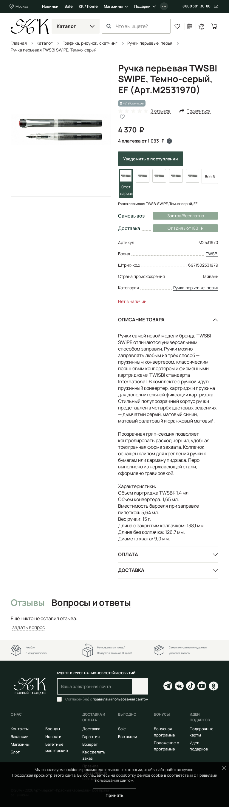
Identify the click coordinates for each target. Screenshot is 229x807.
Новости (53, 736)
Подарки (142, 6)
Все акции (127, 736)
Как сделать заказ (93, 755)
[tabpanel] (114, 623)
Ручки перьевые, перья (195, 287)
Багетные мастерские (56, 747)
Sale (68, 6)
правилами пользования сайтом (120, 699)
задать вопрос (28, 627)
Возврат (90, 744)
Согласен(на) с (106, 699)
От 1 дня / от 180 (178, 228)
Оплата (128, 554)
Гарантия (91, 736)
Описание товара (141, 319)
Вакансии (20, 736)
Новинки (50, 6)
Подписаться (140, 686)
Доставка (131, 570)
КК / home (88, 6)
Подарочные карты (201, 732)
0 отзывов (161, 111)
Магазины (113, 6)
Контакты (20, 728)
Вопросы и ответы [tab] (91, 603)
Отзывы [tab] (27, 603)
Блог (15, 752)
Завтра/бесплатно (185, 215)
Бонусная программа (164, 732)
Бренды (52, 728)
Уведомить (150, 159)
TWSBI (212, 254)
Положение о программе (166, 746)
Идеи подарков (199, 746)
